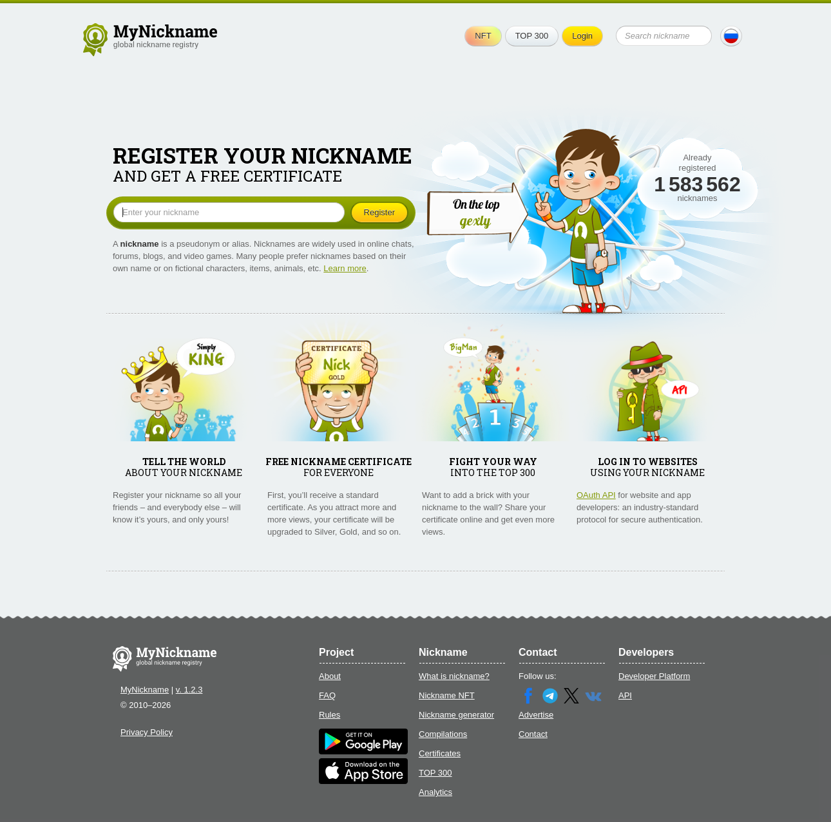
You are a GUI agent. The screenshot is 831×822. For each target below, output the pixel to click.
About (330, 676)
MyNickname (144, 689)
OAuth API (596, 495)
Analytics (435, 792)
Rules (329, 715)
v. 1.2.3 (189, 689)
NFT (483, 36)
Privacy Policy (146, 732)
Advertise (536, 715)
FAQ (327, 695)
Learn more (344, 268)
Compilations (443, 734)
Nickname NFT (447, 695)
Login (582, 36)
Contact (533, 734)
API (625, 695)
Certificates (440, 753)
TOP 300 (532, 36)
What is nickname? (454, 676)
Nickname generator (456, 715)
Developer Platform (654, 676)
